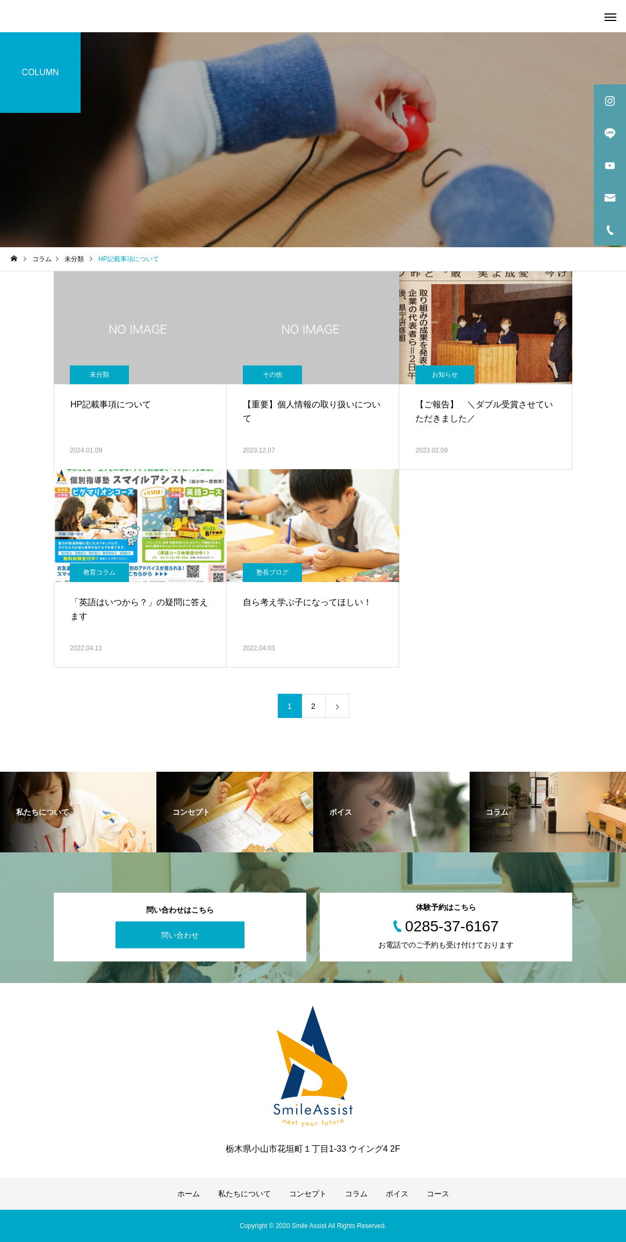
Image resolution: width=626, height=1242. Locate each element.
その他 (272, 374)
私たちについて (244, 1193)
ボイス (397, 1193)
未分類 (99, 374)
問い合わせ (180, 935)
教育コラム (99, 572)
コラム (356, 1193)
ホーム (188, 1193)
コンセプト (308, 1193)
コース (438, 1193)
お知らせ (445, 374)
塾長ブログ (272, 572)
